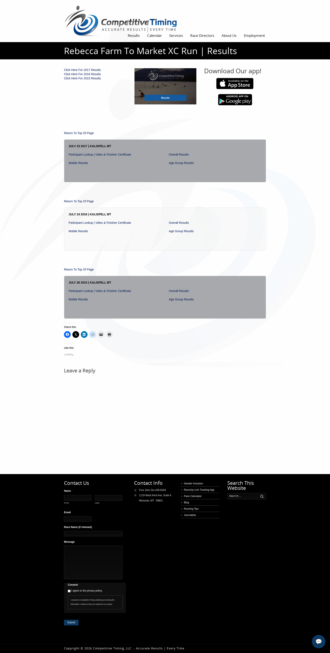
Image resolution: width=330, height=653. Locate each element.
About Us (229, 35)
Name (68, 490)
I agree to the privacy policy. (86, 590)
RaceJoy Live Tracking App (199, 489)
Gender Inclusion (193, 483)
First (66, 503)
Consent (74, 584)
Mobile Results (78, 163)
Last (97, 503)
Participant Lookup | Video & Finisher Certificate (100, 154)
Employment (254, 35)
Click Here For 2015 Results (82, 78)
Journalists (190, 515)
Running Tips (191, 508)
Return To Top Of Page (79, 133)
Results (134, 35)
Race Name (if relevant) (78, 527)
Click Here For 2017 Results (82, 70)
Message (69, 541)
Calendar (154, 35)
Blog (186, 502)
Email (68, 512)
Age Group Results (181, 163)
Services (176, 35)
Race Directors (202, 35)
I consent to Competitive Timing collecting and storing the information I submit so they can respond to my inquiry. (92, 602)
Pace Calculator (193, 496)
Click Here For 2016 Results (82, 74)
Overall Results (179, 154)
